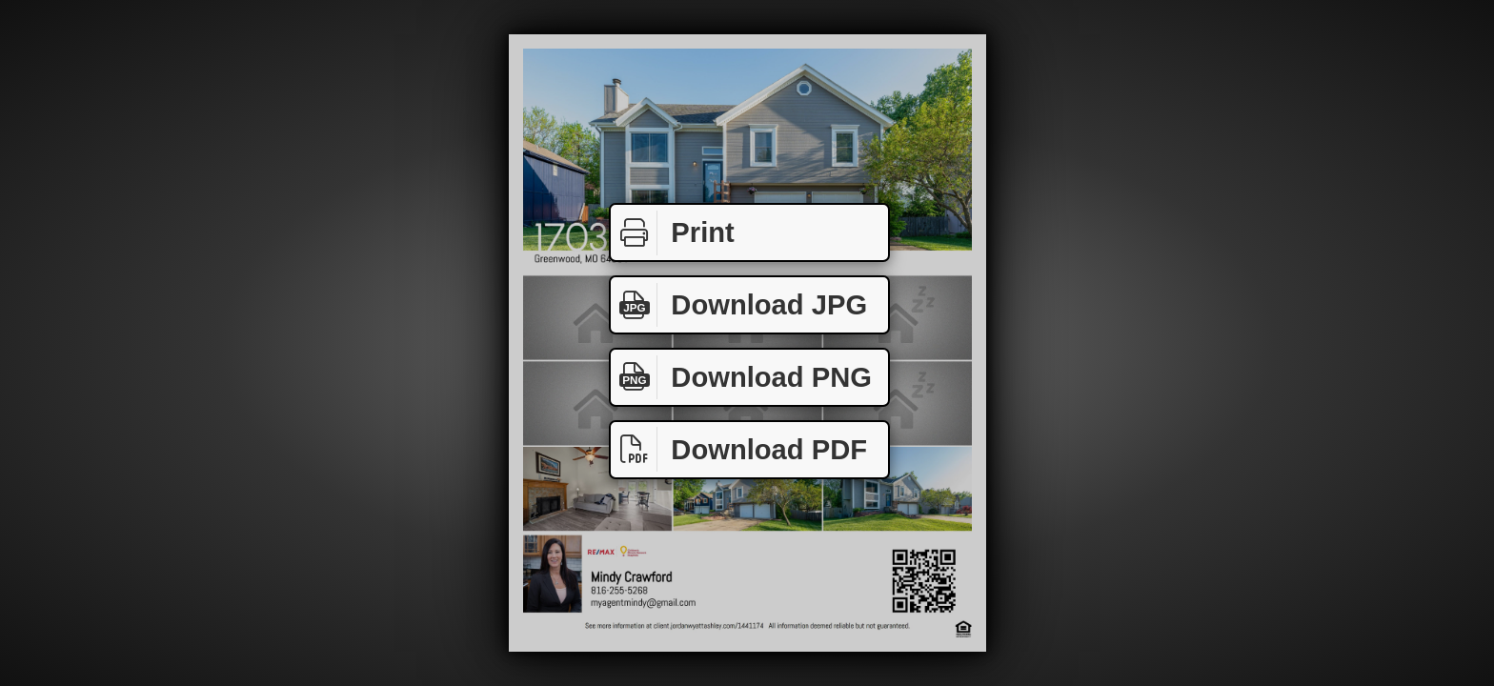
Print (673, 233)
